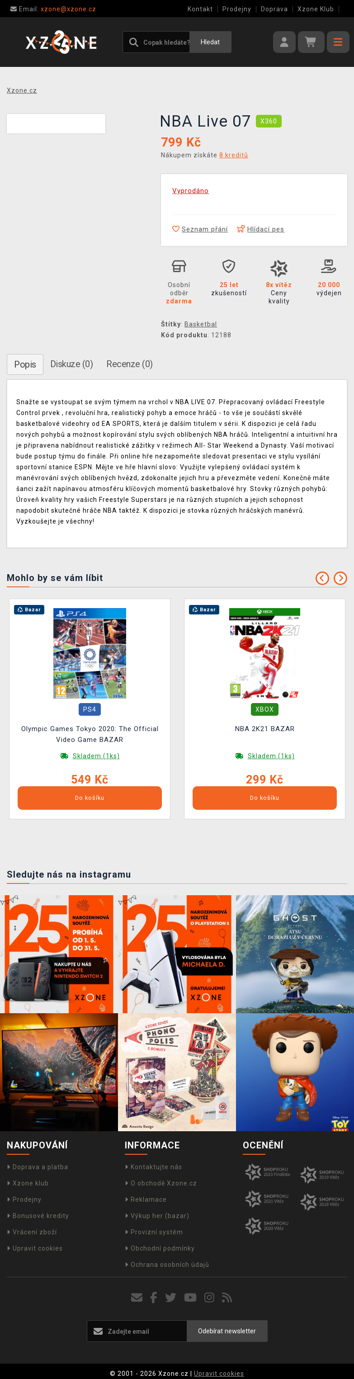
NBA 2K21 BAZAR (265, 729)
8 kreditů (233, 155)
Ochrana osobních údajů (167, 1264)
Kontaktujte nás (153, 1167)
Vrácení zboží (32, 1232)
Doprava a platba (37, 1167)
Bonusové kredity (38, 1215)
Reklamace (146, 1199)
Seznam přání (200, 229)
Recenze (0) (129, 364)
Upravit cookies (35, 1248)
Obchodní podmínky (160, 1248)
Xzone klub (28, 1183)
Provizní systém (154, 1232)
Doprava (274, 9)
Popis (25, 364)
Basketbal (200, 324)
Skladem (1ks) (96, 756)
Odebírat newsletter (227, 1331)
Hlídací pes (260, 229)
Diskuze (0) (71, 364)
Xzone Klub (315, 9)
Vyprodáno (190, 191)
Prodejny (236, 9)
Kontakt (200, 9)
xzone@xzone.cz (53, 9)
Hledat (210, 42)
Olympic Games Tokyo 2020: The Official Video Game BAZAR (90, 734)
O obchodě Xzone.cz (161, 1183)
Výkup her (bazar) (157, 1215)
